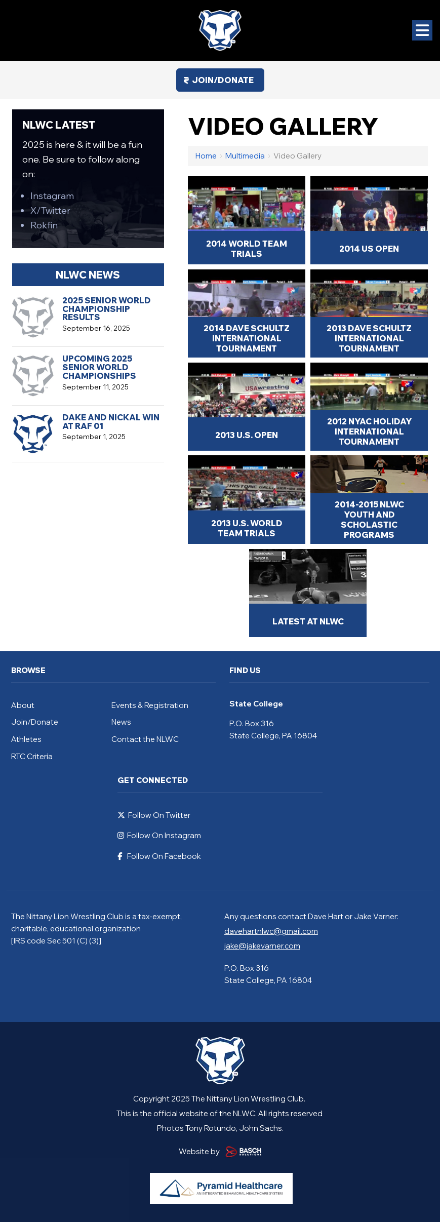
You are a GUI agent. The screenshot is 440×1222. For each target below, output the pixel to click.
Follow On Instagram (159, 835)
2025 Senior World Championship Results (106, 309)
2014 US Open (369, 249)
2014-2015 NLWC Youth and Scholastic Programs (369, 519)
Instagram (52, 196)
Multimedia (245, 156)
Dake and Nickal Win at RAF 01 (110, 421)
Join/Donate (223, 80)
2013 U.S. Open (246, 435)
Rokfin (44, 225)
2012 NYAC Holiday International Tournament (369, 431)
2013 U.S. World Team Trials (247, 528)
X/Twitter (50, 210)
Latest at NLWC (308, 621)
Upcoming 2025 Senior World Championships (99, 367)
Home (206, 156)
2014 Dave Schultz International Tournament (247, 338)
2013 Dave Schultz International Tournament (369, 338)
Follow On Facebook (159, 856)
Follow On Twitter (153, 815)
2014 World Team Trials (246, 249)
